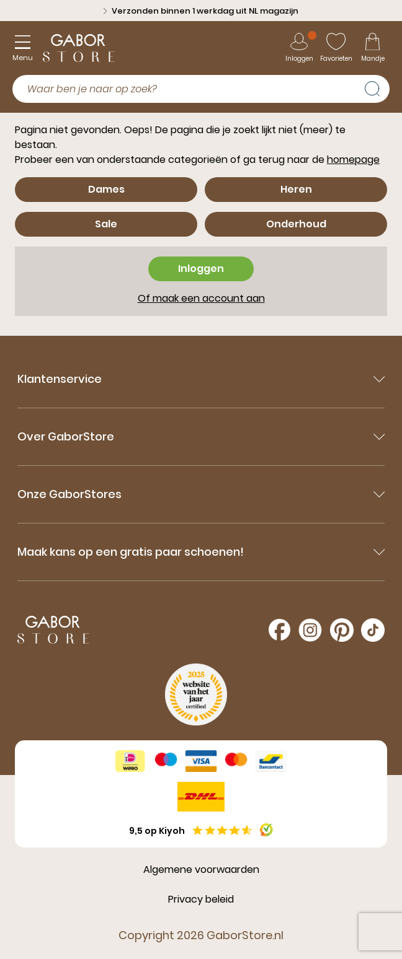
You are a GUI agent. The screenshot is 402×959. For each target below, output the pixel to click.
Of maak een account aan (201, 298)
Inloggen (201, 268)
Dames (106, 189)
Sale (106, 224)
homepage (353, 159)
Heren (296, 189)
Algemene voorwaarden (201, 869)
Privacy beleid (201, 899)
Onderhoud (296, 224)
